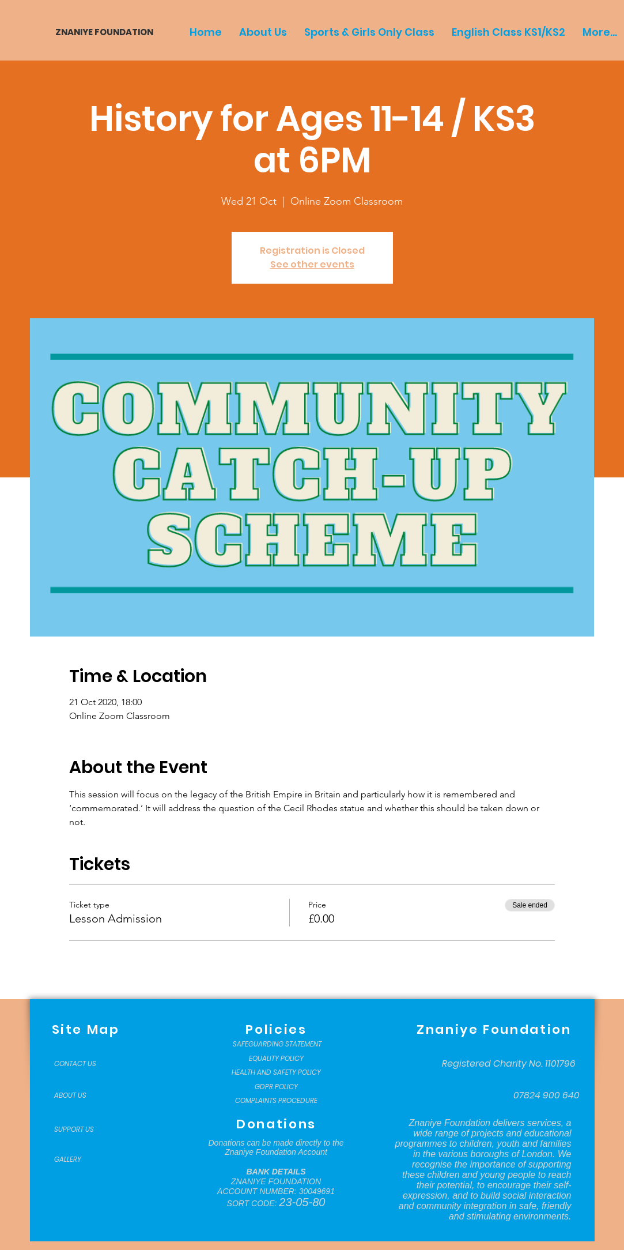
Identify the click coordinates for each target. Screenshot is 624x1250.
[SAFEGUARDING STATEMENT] (277, 1044)
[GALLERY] (83, 1159)
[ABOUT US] (83, 1095)
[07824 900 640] (546, 1095)
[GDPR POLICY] (276, 1086)
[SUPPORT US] (83, 1129)
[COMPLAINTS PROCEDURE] (276, 1100)
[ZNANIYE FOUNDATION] (100, 32)
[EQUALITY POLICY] (276, 1058)
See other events (312, 264)
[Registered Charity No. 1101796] (509, 1063)
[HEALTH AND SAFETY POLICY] (276, 1072)
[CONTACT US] (83, 1063)
